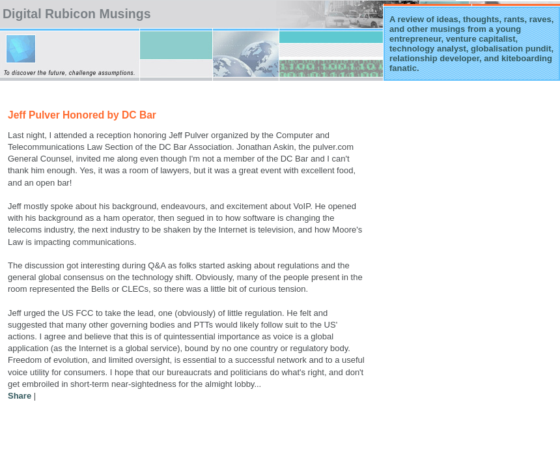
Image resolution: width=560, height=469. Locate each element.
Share (19, 396)
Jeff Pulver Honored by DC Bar (82, 115)
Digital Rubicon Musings (77, 14)
